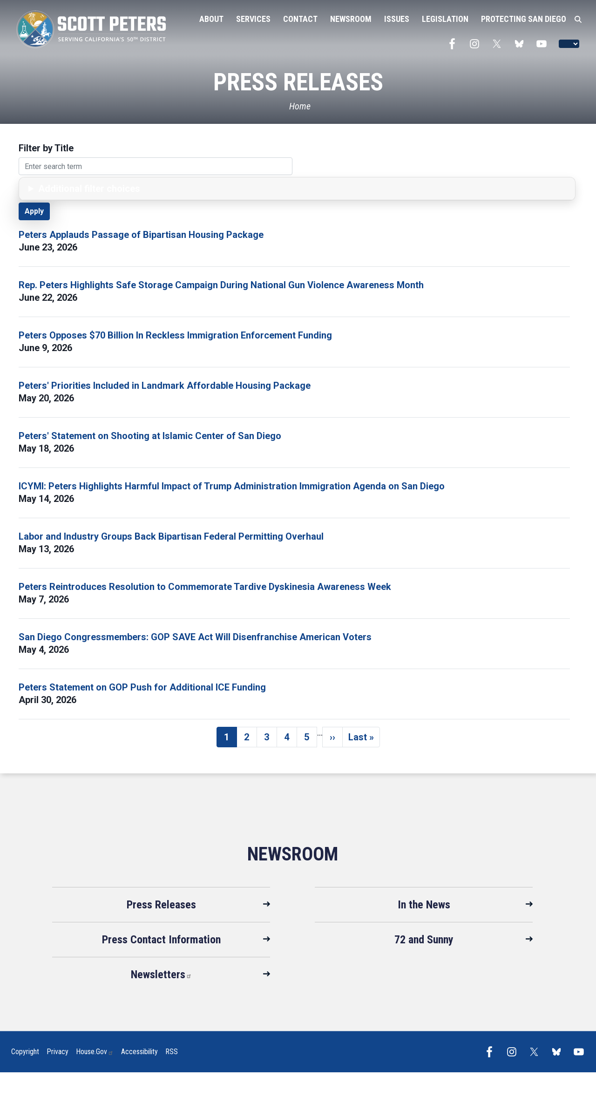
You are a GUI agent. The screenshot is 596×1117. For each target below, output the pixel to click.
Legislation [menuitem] (445, 19)
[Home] (298, 106)
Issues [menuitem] (396, 19)
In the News (424, 904)
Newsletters (161, 974)
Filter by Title (46, 148)
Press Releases (161, 904)
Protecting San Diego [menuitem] (523, 19)
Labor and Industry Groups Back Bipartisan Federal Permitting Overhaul (171, 536)
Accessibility (139, 1051)
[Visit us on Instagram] (476, 44)
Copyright (25, 1051)
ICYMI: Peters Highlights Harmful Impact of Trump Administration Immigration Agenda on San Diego (232, 486)
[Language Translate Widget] (569, 44)
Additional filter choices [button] (89, 188)
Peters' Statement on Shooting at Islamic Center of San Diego (150, 435)
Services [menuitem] (253, 19)
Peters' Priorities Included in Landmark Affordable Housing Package (165, 385)
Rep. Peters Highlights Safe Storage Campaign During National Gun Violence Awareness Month (221, 285)
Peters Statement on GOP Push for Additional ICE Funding (142, 687)
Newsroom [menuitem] (351, 19)
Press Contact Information (161, 939)
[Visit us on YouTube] (544, 44)
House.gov (95, 1051)
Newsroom (292, 854)
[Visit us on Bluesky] (521, 44)
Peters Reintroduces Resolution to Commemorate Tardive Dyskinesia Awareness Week (205, 586)
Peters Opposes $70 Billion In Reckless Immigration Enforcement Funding (176, 335)
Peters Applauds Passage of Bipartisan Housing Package (141, 234)
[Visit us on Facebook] (454, 44)
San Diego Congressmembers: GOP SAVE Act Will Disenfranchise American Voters (195, 637)
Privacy (57, 1051)
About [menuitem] (211, 19)
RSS (171, 1051)
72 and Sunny (424, 939)
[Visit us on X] (499, 44)
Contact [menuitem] (300, 19)
